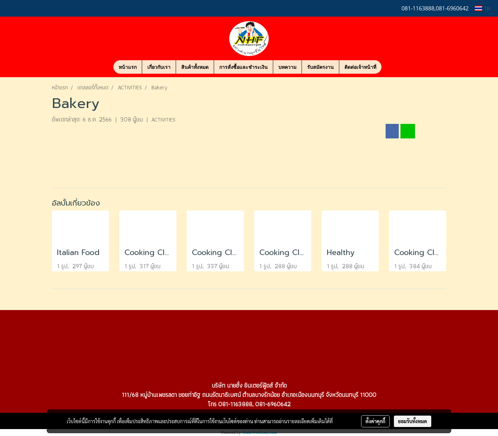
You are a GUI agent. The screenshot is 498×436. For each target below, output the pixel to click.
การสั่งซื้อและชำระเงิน (243, 67)
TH (482, 8)
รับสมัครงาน (320, 67)
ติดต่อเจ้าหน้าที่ (360, 67)
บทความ (287, 67)
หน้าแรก (128, 67)
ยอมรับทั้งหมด (412, 421)
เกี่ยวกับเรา (158, 67)
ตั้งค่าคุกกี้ (375, 421)
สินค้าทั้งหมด (195, 67)
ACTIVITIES (163, 119)
